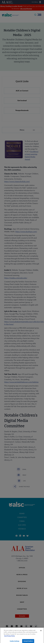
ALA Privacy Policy (9, 637)
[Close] (41, 632)
